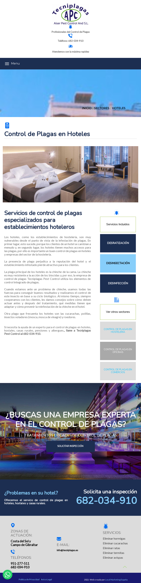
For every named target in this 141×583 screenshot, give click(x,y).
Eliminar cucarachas (115, 543)
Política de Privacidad (29, 579)
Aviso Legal (46, 579)
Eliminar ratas (111, 548)
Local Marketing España (116, 579)
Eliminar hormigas (114, 538)
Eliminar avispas (113, 557)
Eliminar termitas (113, 552)
